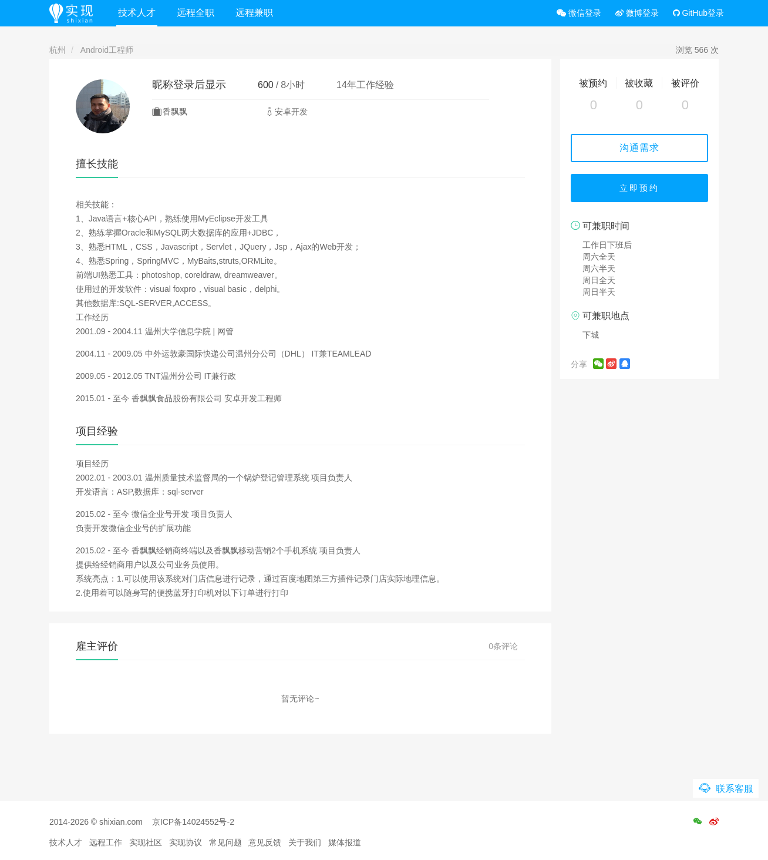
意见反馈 (264, 842)
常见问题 (225, 842)
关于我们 (304, 842)
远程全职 (195, 13)
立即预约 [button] (639, 188)
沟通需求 (639, 148)
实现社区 (145, 842)
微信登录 (579, 13)
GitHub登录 (698, 13)
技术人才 (137, 13)
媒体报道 (344, 842)
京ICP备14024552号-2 (193, 822)
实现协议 (185, 842)
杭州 (57, 50)
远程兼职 (254, 13)
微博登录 (637, 13)
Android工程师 (106, 50)
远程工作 (105, 842)
